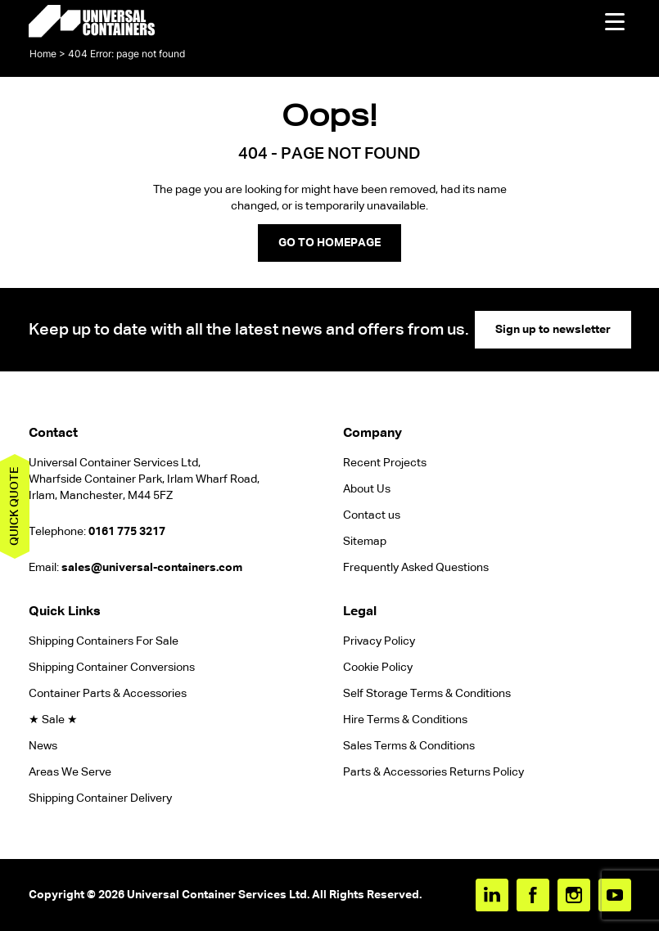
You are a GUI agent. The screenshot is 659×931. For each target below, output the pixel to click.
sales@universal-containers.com (151, 567)
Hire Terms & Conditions (405, 720)
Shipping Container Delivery (100, 798)
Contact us (371, 515)
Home (42, 53)
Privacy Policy (379, 641)
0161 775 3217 (126, 531)
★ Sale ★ (53, 720)
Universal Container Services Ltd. (218, 895)
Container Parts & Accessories (108, 693)
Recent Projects (385, 463)
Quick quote (14, 506)
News (43, 746)
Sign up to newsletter (553, 329)
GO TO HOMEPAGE (329, 243)
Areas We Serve (70, 772)
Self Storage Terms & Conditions (427, 693)
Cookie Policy (378, 667)
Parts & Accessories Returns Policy (433, 772)
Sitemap (364, 541)
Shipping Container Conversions (112, 667)
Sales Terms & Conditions (409, 746)
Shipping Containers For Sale (103, 641)
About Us (366, 489)
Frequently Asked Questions (416, 567)
